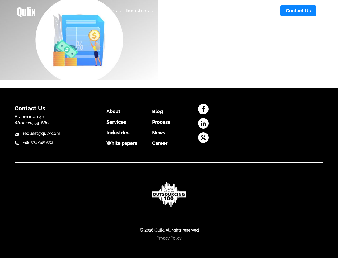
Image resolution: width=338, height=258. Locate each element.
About (113, 111)
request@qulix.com (41, 133)
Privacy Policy (169, 238)
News (158, 132)
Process (161, 122)
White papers (121, 143)
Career (159, 143)
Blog (157, 111)
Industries (117, 132)
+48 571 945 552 (38, 142)
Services (116, 122)
